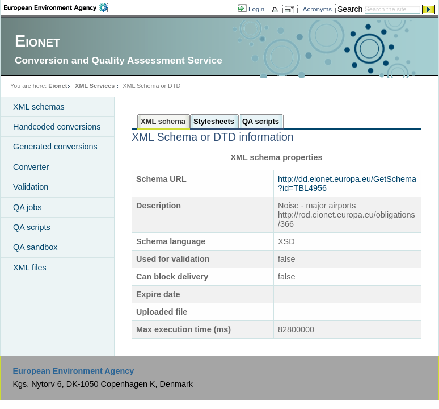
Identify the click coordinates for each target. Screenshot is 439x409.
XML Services (95, 85)
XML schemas (39, 106)
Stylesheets (213, 121)
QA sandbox (35, 247)
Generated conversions (55, 146)
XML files (30, 267)
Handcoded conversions (56, 126)
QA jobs (27, 207)
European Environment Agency (73, 370)
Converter (31, 167)
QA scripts (31, 227)
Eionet (57, 85)
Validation (30, 186)
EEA (56, 7)
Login (256, 9)
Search (349, 9)
